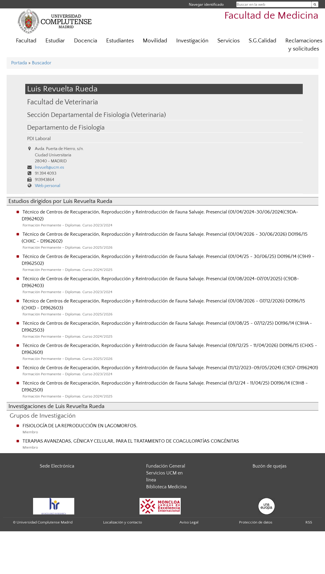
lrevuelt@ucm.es (49, 167)
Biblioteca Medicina (166, 487)
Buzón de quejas (270, 466)
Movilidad (155, 41)
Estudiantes (120, 41)
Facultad (26, 41)
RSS (308, 522)
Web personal (47, 185)
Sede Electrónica (57, 466)
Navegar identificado (206, 4)
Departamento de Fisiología (66, 127)
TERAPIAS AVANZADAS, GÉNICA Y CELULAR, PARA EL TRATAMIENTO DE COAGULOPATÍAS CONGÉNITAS (131, 441)
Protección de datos (255, 522)
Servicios (228, 41)
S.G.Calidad (262, 41)
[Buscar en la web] (314, 4)
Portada (19, 63)
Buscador (41, 63)
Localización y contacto (122, 522)
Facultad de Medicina (271, 15)
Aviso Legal (188, 522)
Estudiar (55, 41)
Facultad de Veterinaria (62, 102)
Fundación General (165, 466)
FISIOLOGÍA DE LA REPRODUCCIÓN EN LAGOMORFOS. (80, 425)
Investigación (192, 41)
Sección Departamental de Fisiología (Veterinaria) (96, 115)
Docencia (85, 41)
